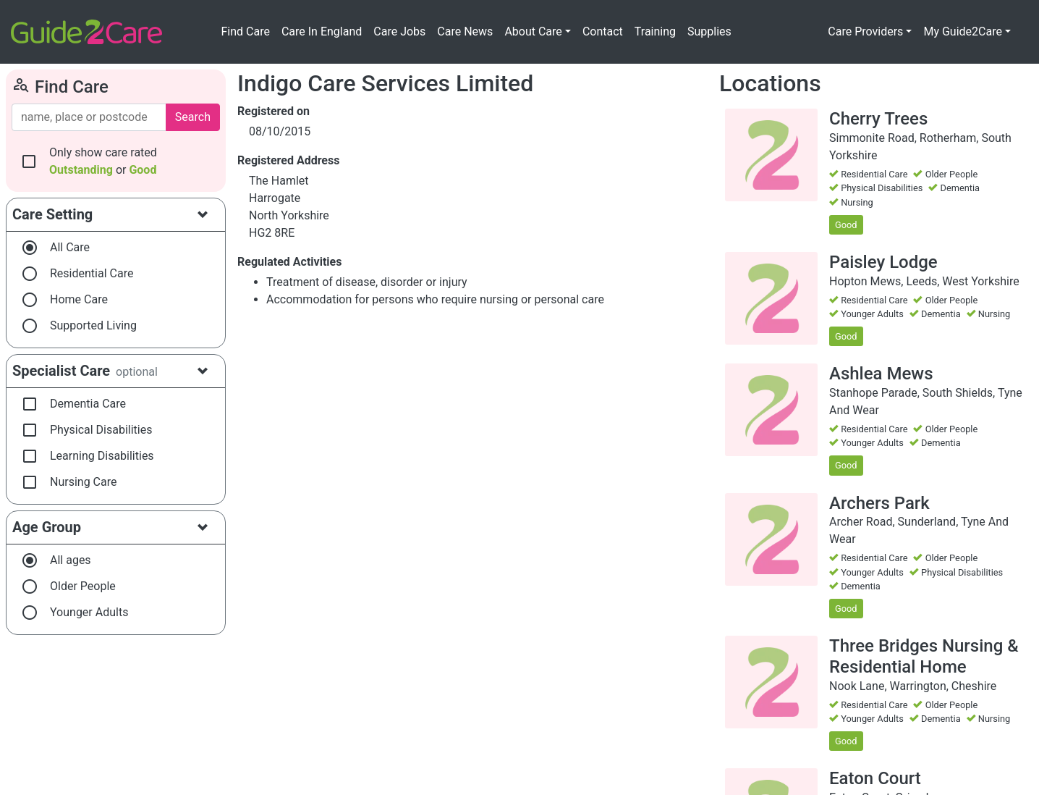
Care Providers (865, 31)
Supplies (709, 31)
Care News (465, 31)
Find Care (245, 31)
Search (193, 117)
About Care (532, 31)
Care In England (321, 31)
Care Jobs (399, 31)
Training (655, 31)
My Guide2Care (962, 31)
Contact (602, 31)
